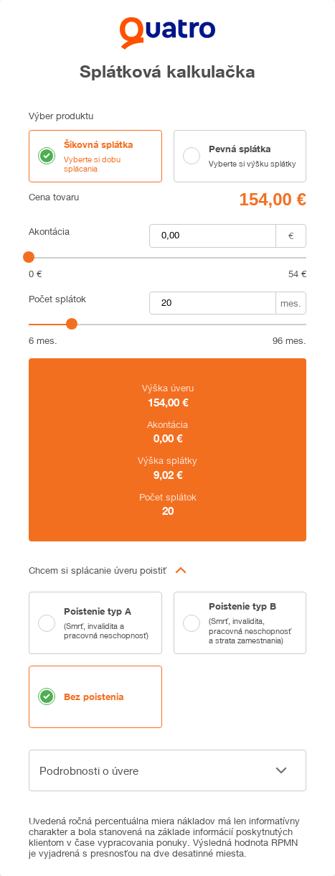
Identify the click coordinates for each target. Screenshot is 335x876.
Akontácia (49, 231)
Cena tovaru (54, 197)
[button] (167, 570)
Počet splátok (57, 299)
